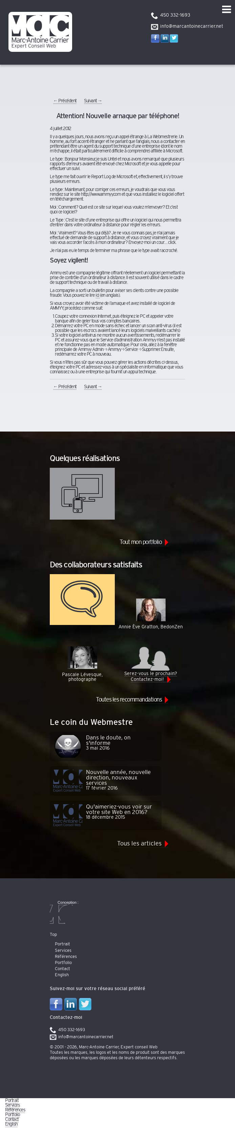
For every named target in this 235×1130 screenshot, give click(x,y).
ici (97, 295)
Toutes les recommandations (129, 700)
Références (15, 1110)
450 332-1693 (175, 15)
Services (12, 1105)
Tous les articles (139, 844)
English (11, 1124)
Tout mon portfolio (141, 542)
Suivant (93, 101)
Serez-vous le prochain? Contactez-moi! (150, 664)
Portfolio (12, 1114)
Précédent (65, 101)
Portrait (11, 1100)
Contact (12, 1119)
